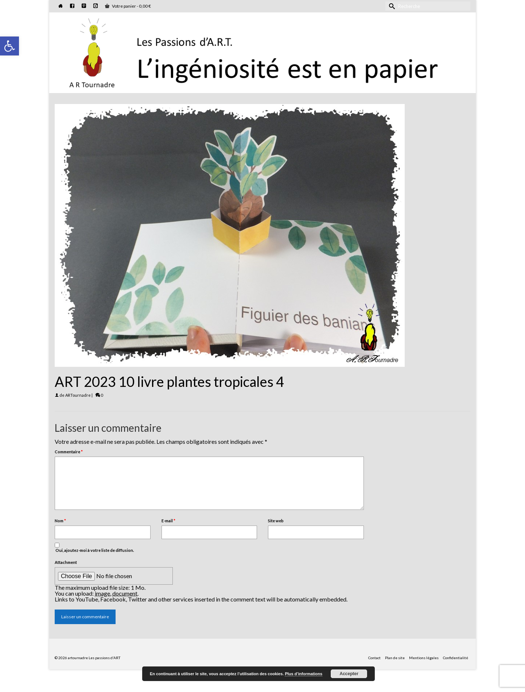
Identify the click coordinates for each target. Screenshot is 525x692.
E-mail (168, 520)
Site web (276, 520)
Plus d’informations (303, 674)
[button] (9, 45)
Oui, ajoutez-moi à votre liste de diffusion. (94, 548)
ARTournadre (78, 395)
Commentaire (69, 451)
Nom (60, 520)
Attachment (66, 562)
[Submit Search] (390, 6)
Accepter (349, 673)
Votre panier (128, 6)
